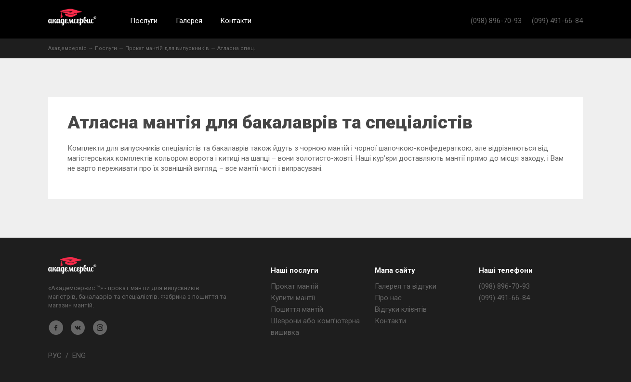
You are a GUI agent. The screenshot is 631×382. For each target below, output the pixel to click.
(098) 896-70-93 (496, 20)
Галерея (189, 20)
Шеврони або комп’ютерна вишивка (315, 327)
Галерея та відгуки (405, 286)
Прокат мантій (294, 286)
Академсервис (72, 17)
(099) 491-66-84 (557, 20)
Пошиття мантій (297, 309)
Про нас (388, 297)
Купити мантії (293, 297)
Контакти (235, 20)
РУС (55, 355)
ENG (79, 355)
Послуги (144, 20)
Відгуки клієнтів (401, 309)
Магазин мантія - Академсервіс (72, 265)
